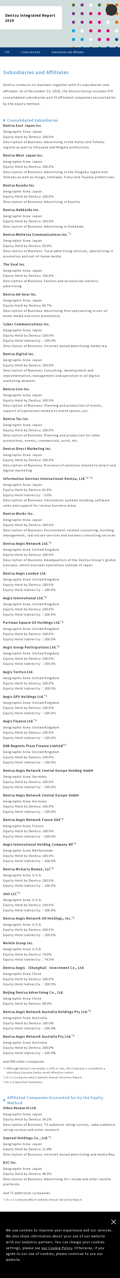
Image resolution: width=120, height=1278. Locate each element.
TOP (7, 52)
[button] (111, 10)
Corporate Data (30, 52)
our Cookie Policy (56, 1247)
